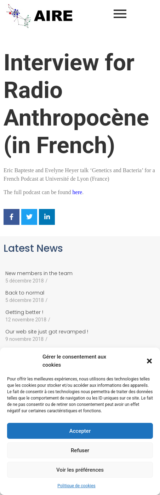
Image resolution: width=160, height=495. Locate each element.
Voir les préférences (80, 470)
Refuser (80, 450)
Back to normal (24, 292)
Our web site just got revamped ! (46, 331)
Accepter (80, 431)
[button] (149, 361)
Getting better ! (24, 312)
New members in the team (39, 273)
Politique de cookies (76, 485)
